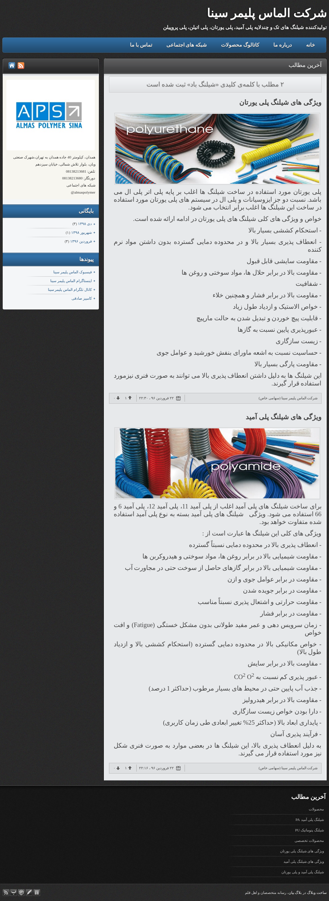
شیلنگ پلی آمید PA (310, 820)
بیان (291, 893)
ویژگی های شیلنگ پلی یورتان (280, 102)
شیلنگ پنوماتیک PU (309, 830)
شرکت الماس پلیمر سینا (266, 13)
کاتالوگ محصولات (240, 45)
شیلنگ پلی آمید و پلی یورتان (302, 872)
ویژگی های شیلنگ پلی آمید (284, 417)
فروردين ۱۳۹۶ (81, 241)
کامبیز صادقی (82, 298)
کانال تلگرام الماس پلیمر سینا (70, 289)
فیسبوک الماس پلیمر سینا (72, 272)
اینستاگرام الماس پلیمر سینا (70, 281)
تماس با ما (141, 45)
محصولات (316, 809)
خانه (310, 45)
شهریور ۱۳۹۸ (81, 232)
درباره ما (282, 45)
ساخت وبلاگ (317, 893)
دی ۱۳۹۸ (85, 224)
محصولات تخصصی (309, 841)
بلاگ (298, 893)
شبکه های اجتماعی (186, 45)
